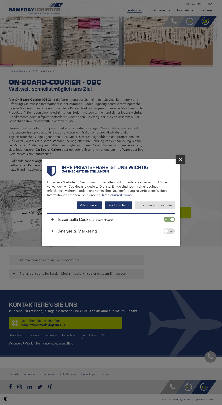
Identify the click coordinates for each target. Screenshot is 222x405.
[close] (180, 159)
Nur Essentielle (118, 205)
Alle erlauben (89, 205)
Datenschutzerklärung (116, 195)
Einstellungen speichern (155, 205)
